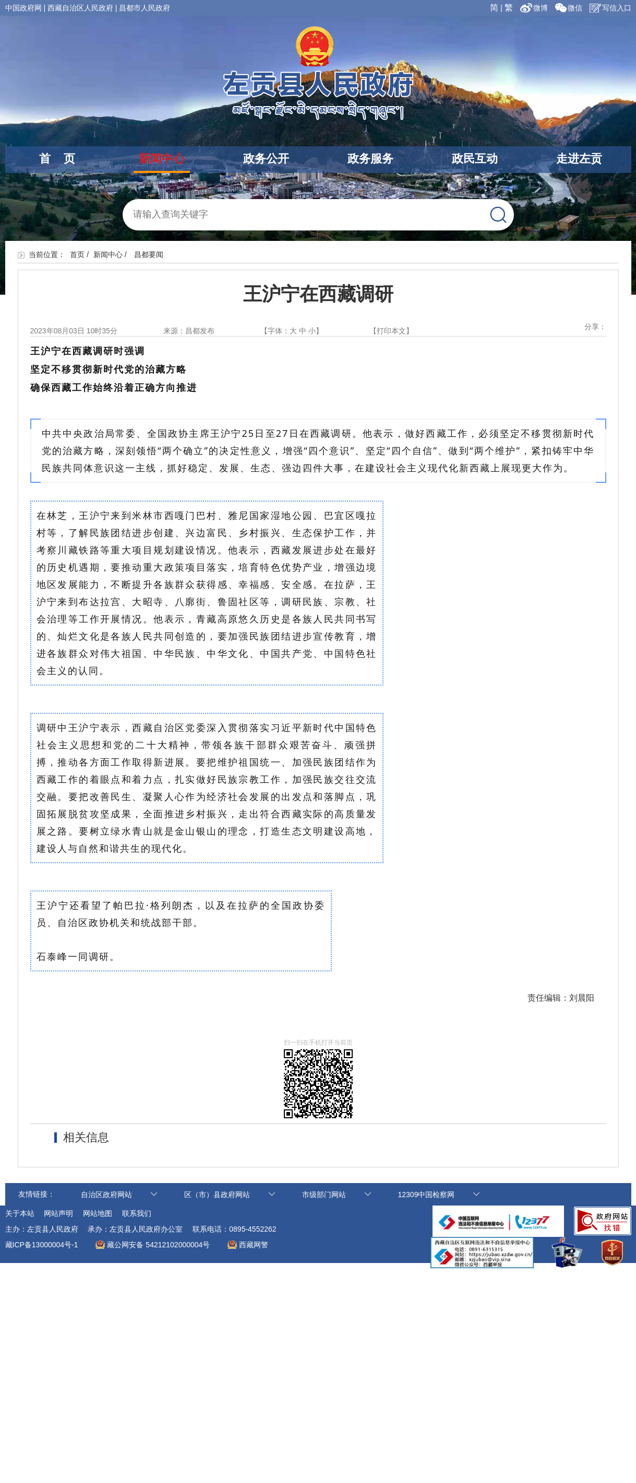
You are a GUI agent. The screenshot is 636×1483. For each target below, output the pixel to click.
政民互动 (475, 158)
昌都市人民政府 (144, 8)
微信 (568, 8)
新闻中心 (162, 158)
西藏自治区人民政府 (80, 8)
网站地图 (97, 1213)
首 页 (57, 158)
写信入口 (610, 8)
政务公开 (266, 158)
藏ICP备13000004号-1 (41, 1245)
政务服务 (370, 158)
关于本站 (19, 1213)
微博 (535, 8)
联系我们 (136, 1213)
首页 (77, 254)
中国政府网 (23, 8)
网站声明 (58, 1213)
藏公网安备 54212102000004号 (158, 1245)
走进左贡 (579, 158)
